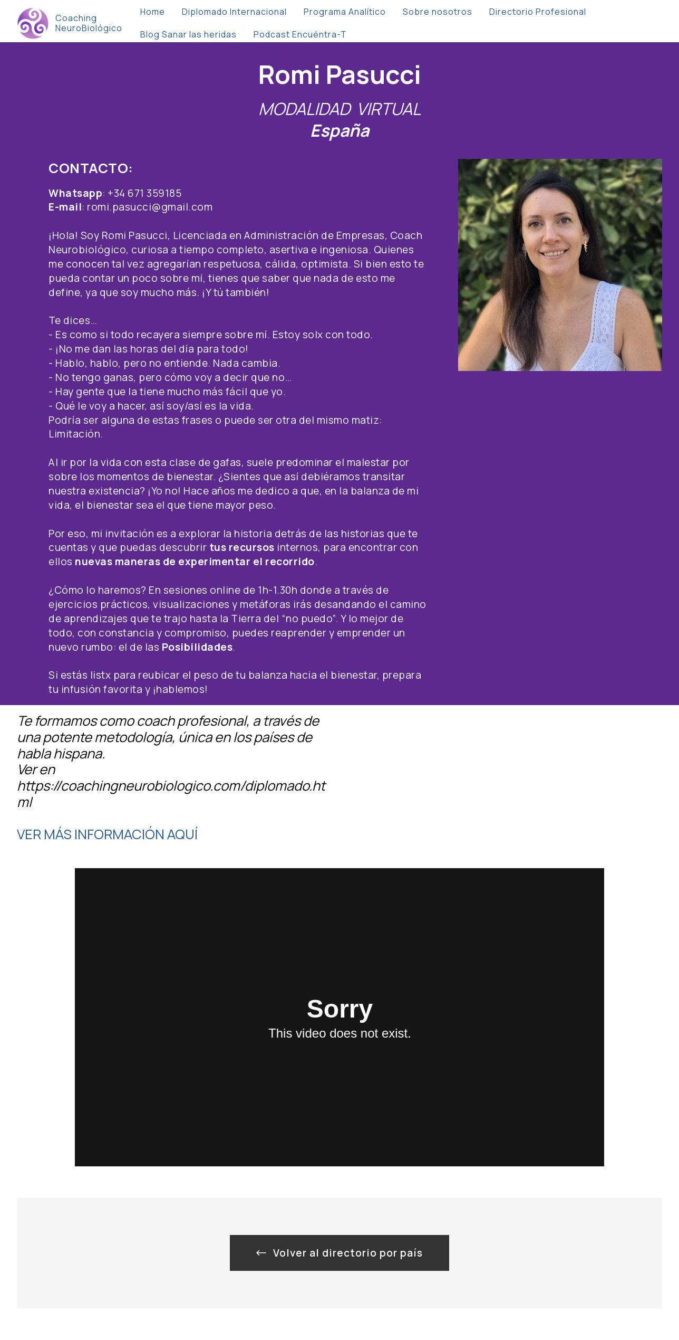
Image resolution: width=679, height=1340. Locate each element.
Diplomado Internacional (234, 11)
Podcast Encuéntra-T (300, 34)
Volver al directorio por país (339, 1253)
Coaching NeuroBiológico (88, 23)
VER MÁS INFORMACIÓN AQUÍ (107, 834)
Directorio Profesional (537, 11)
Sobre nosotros (437, 11)
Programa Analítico (345, 11)
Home (152, 11)
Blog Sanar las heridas (188, 34)
